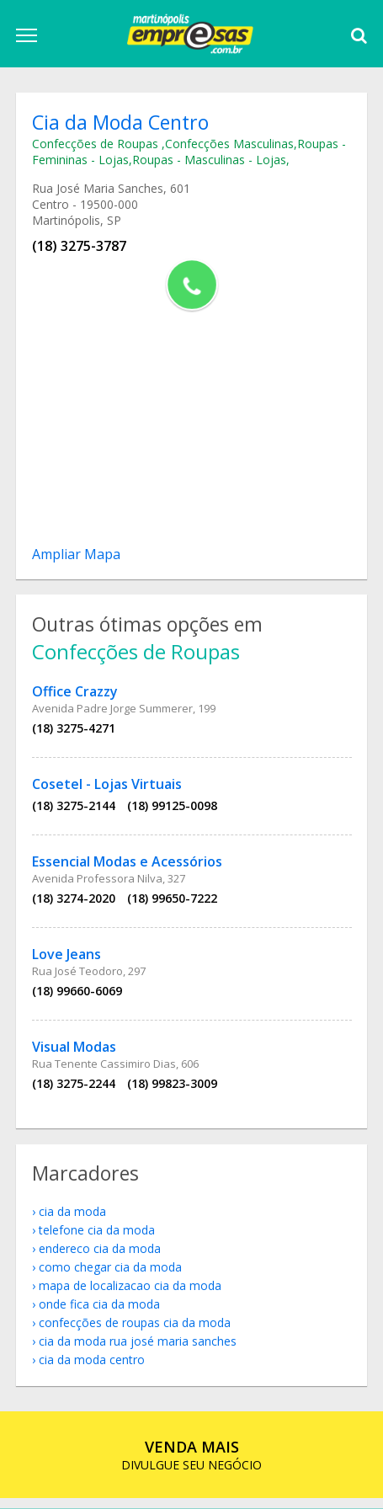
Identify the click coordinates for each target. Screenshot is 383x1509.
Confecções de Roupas (98, 145)
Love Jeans (68, 960)
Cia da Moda (74, 1221)
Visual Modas (76, 1052)
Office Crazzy (77, 697)
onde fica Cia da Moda (101, 1314)
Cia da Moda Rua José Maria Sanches (139, 1351)
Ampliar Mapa (78, 556)
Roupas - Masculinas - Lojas (211, 161)
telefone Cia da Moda (98, 1240)
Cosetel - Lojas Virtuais (109, 790)
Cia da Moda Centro (93, 1370)
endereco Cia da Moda (101, 1258)
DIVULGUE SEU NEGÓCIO (191, 1466)
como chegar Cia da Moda (112, 1277)
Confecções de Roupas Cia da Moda (136, 1333)
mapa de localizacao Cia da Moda (131, 1296)
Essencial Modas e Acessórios (129, 867)
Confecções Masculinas (231, 145)
